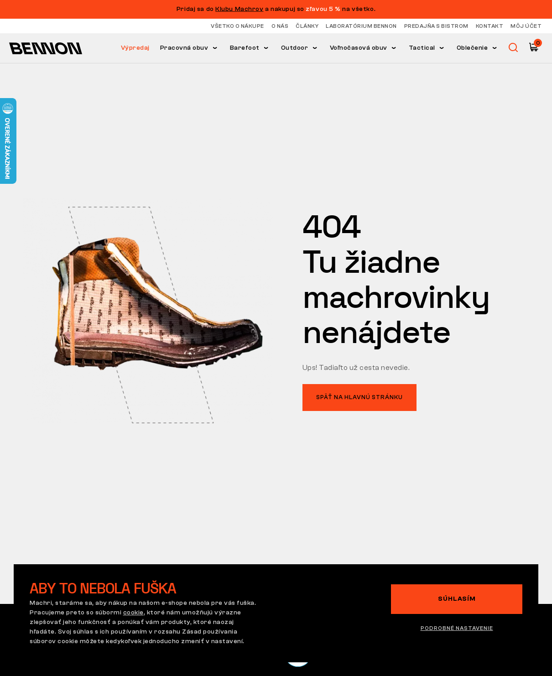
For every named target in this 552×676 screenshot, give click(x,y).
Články (307, 26)
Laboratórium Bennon (361, 26)
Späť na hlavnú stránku (359, 397)
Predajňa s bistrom (436, 26)
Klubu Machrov (239, 9)
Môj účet (526, 26)
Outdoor (294, 48)
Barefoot (245, 48)
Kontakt (490, 26)
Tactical (422, 48)
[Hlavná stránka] (45, 48)
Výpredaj (135, 48)
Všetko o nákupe (237, 26)
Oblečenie (472, 48)
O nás (280, 26)
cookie (133, 612)
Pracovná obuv (184, 48)
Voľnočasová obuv (358, 48)
